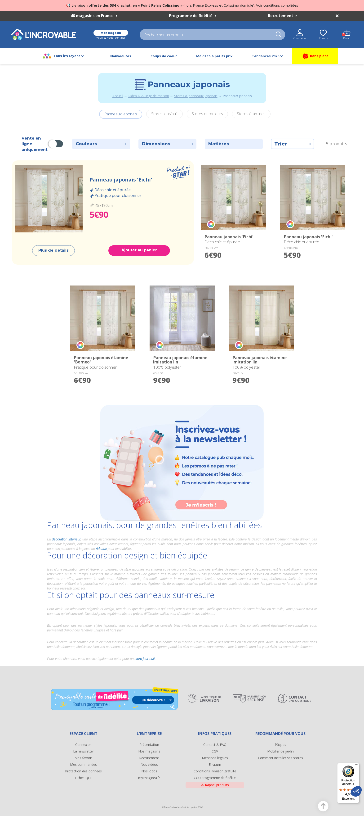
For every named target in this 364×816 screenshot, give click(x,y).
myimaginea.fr (149, 777)
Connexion (83, 744)
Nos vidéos (149, 764)
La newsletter (83, 751)
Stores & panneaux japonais (196, 96)
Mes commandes (83, 764)
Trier (292, 144)
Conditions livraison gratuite (215, 771)
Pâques (280, 744)
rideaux (101, 549)
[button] (356, 791)
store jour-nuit (145, 659)
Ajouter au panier (139, 250)
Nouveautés (120, 56)
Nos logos (149, 771)
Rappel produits (215, 785)
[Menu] (356, 766)
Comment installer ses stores (280, 758)
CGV (215, 751)
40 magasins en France (94, 15)
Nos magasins (149, 751)
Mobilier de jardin (280, 751)
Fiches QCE (83, 777)
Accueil (117, 96)
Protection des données (83, 771)
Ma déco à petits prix (214, 56)
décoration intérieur (66, 539)
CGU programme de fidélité (215, 777)
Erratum (215, 764)
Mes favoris (84, 758)
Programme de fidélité (193, 15)
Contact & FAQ (214, 744)
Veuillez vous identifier (110, 37)
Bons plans (315, 56)
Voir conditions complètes (277, 5)
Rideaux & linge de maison (148, 96)
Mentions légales (215, 758)
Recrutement (282, 15)
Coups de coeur (164, 56)
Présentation (149, 744)
